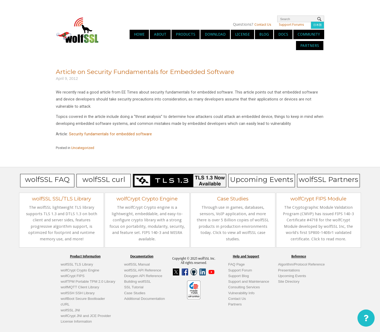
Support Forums (291, 25)
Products (185, 34)
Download (215, 34)
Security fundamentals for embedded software (110, 134)
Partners (309, 45)
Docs (283, 34)
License (242, 34)
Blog (264, 34)
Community (309, 34)
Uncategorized (82, 148)
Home (139, 34)
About (160, 34)
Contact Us (262, 25)
